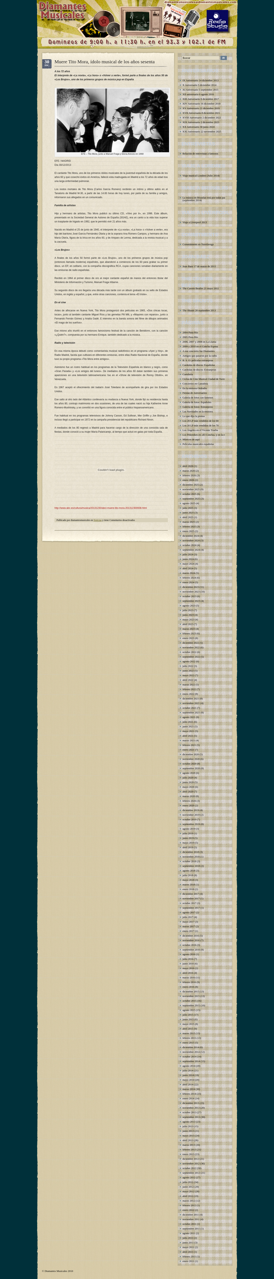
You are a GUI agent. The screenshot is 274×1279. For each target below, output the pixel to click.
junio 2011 (188, 1242)
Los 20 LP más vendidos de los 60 (201, 420)
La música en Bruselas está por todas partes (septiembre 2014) (205, 199)
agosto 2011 (189, 1233)
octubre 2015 (189, 1000)
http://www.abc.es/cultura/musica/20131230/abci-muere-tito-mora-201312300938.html (101, 508)
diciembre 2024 (191, 535)
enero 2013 (188, 1154)
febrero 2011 (189, 1256)
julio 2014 (188, 1070)
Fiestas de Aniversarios (195, 392)
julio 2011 (188, 1237)
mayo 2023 (188, 619)
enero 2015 (188, 1042)
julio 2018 (188, 875)
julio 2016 (188, 958)
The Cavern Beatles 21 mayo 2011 (201, 288)
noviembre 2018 (191, 856)
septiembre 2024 (191, 549)
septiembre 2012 (191, 1172)
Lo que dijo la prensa (194, 416)
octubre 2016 (189, 944)
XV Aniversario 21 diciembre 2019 (201, 108)
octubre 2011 (189, 1223)
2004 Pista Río (190, 332)
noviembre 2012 (191, 1163)
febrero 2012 (189, 1205)
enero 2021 (188, 749)
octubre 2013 (189, 1112)
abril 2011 (188, 1251)
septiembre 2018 (191, 865)
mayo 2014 (188, 1079)
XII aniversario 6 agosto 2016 (198, 94)
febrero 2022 (189, 689)
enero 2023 (188, 638)
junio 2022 (188, 670)
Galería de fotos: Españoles (197, 402)
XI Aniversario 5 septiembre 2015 (200, 89)
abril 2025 (188, 517)
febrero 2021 (189, 745)
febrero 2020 (189, 800)
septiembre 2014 (191, 1061)
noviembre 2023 (191, 591)
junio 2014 (188, 1075)
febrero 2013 (189, 1149)
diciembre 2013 (191, 1103)
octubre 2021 (189, 707)
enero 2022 (188, 693)
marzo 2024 (189, 573)
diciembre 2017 (191, 893)
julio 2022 (188, 665)
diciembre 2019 (191, 810)
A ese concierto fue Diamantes (199, 351)
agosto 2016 (189, 954)
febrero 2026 (189, 475)
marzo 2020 (189, 796)
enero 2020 (188, 805)
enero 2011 (188, 1261)
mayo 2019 (188, 842)
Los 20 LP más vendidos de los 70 (201, 425)
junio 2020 (188, 782)
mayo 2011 (188, 1247)
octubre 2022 (189, 652)
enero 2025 (188, 531)
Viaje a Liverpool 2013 (195, 222)
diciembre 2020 (191, 754)
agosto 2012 (189, 1177)
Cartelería (188, 374)
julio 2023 (188, 610)
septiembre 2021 (191, 712)
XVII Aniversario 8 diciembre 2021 (201, 112)
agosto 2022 (189, 661)
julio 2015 (188, 1014)
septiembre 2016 (191, 949)
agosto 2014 (189, 1065)
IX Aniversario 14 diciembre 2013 (201, 80)
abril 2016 (188, 972)
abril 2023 (188, 624)
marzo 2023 (189, 628)
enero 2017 (188, 931)
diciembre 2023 (191, 586)
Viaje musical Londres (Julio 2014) (201, 175)
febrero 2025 (189, 526)
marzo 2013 (189, 1144)
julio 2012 (188, 1182)
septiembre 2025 (191, 498)
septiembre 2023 (191, 600)
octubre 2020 (189, 763)
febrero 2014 (189, 1093)
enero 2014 (188, 1098)
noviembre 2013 (191, 1107)
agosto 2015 (189, 1010)
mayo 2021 (188, 731)
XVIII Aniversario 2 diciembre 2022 (202, 117)
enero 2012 (188, 1209)
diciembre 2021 (191, 698)
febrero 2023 (189, 633)
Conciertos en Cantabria (195, 383)
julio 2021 (188, 721)
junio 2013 (188, 1130)
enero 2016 (188, 986)
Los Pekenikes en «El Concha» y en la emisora (207, 434)
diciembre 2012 (191, 1158)
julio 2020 (188, 777)
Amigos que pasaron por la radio (200, 355)
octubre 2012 (189, 1168)
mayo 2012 (188, 1191)
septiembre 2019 (191, 824)
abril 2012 (188, 1196)
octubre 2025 (189, 493)
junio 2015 (188, 1019)
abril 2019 (188, 847)
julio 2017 (188, 917)
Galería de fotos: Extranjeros (198, 406)
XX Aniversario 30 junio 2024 (199, 126)
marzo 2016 (189, 977)
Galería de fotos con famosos (198, 397)
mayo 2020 (188, 786)
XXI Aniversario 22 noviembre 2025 (202, 131)
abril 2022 (188, 679)
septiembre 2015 (191, 1005)
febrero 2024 (189, 577)
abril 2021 (188, 735)
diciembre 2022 (191, 642)
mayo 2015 (188, 1024)
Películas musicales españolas (198, 444)
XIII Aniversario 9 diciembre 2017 (201, 98)
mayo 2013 (188, 1135)
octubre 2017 (189, 903)
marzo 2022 (189, 684)
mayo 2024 (188, 563)
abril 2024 (188, 568)
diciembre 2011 (191, 1214)
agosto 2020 (189, 772)
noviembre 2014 (191, 1051)
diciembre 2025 (191, 484)
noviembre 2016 (191, 940)
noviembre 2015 (191, 996)
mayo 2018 (188, 879)
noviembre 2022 (191, 647)
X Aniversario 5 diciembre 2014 (200, 85)
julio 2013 (188, 1126)
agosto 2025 (189, 503)
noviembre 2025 (191, 489)
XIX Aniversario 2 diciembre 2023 (201, 122)
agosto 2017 (189, 912)
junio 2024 (188, 559)
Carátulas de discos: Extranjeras (199, 369)
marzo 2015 (189, 1033)
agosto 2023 (189, 605)
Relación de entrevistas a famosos (200, 153)
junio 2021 (188, 726)
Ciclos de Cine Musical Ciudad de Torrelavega (207, 378)
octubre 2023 (189, 596)
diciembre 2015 (191, 991)
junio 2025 (188, 512)
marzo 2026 (189, 470)
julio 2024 (188, 554)
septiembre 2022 (191, 656)
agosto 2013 (189, 1121)
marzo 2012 (189, 1200)
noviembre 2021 (191, 703)
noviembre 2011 (191, 1219)
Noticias (98, 520)
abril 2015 (188, 1028)
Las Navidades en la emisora (198, 411)
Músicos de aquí (191, 439)
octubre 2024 (189, 545)
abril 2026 (188, 466)
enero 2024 (188, 582)
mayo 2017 (188, 921)
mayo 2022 (188, 675)
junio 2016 (188, 963)
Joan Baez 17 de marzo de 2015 (199, 266)
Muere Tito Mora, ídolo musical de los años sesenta (105, 61)
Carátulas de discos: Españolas (199, 364)
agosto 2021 (189, 717)
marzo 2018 (189, 884)
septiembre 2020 (191, 768)
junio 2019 (188, 838)
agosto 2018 (189, 870)
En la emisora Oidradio (195, 388)
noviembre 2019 (191, 814)
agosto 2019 (189, 828)
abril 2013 (188, 1140)
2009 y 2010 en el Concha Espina (200, 346)
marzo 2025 (189, 521)
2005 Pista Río (190, 337)
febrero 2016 (189, 982)
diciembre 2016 (191, 935)
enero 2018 (188, 889)
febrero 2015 (189, 1037)
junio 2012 (188, 1186)
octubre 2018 (189, 861)
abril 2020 (188, 791)
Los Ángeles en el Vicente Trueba (200, 430)
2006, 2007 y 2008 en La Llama (199, 341)
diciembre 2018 (191, 851)
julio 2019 (188, 833)
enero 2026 (188, 480)
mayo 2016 (188, 968)
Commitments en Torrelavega (198, 244)
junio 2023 (188, 614)
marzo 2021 (189, 740)
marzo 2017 (189, 926)
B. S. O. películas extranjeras (198, 360)
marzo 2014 (189, 1089)
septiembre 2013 (191, 1116)
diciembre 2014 (191, 1047)
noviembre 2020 (191, 758)
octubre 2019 (189, 819)
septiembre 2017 (191, 907)
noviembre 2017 (191, 898)
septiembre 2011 (191, 1228)
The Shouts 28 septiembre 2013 (199, 310)
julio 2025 (188, 507)
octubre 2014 (189, 1056)
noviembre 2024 (191, 540)
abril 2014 (188, 1084)
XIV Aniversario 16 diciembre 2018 (202, 103)
